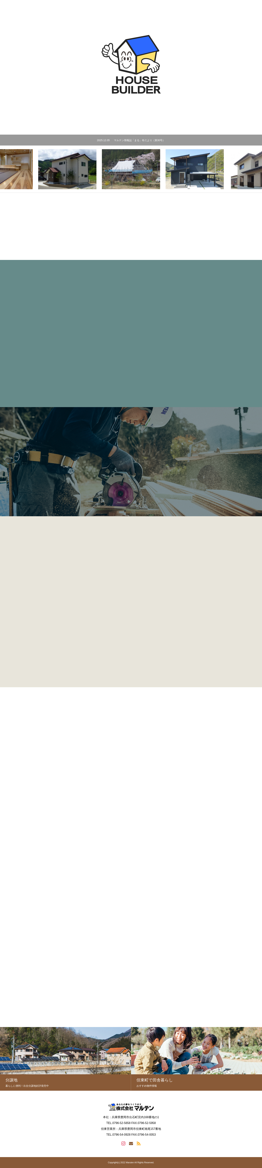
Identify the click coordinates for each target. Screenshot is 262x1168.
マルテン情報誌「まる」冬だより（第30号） (139, 140)
